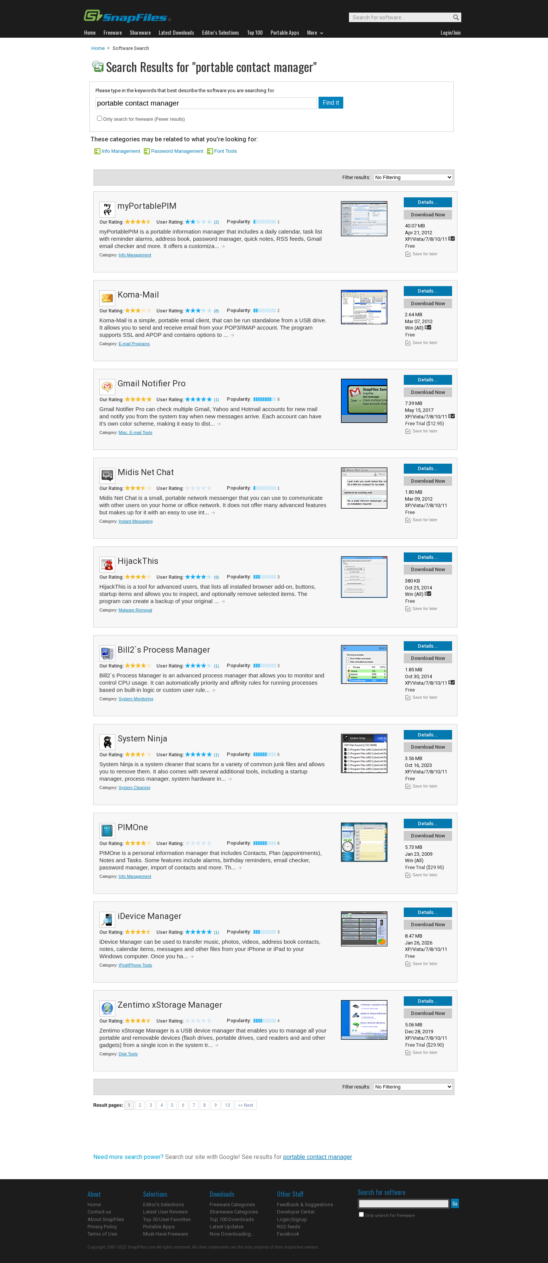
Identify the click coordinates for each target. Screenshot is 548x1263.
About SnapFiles (106, 1219)
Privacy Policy (102, 1226)
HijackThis (138, 561)
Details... (428, 202)
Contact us (99, 1212)
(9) (216, 577)
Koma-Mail (138, 294)
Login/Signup (292, 1219)
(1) (216, 399)
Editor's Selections (163, 1204)
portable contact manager (317, 1157)
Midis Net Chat (146, 472)
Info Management (121, 151)
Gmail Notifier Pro (152, 383)
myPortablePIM (147, 206)
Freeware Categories (232, 1204)
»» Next (245, 1105)
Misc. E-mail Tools (135, 432)
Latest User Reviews (165, 1212)
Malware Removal (135, 610)
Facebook (288, 1234)
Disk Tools (128, 1054)
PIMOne (133, 827)
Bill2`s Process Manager (164, 650)
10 (227, 1105)
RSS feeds (288, 1226)
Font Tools (225, 151)
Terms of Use (102, 1234)
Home (98, 48)
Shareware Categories (234, 1212)
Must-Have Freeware (165, 1234)
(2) (216, 222)
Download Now (428, 215)
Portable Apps (159, 1226)
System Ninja (142, 738)
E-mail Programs (134, 343)
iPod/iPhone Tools (135, 965)
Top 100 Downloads (232, 1219)
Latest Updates (227, 1226)
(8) (216, 311)
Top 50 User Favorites (167, 1219)
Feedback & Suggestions (305, 1204)
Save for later (425, 253)
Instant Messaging (136, 521)
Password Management (177, 151)
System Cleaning (134, 787)
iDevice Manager (150, 916)
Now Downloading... (232, 1234)
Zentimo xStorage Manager (170, 1005)
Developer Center (296, 1212)
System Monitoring (136, 698)
